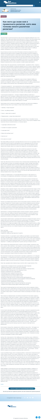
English (2, 384)
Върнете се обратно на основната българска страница (22, 388)
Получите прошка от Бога (15, 11)
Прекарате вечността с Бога (16, 10)
